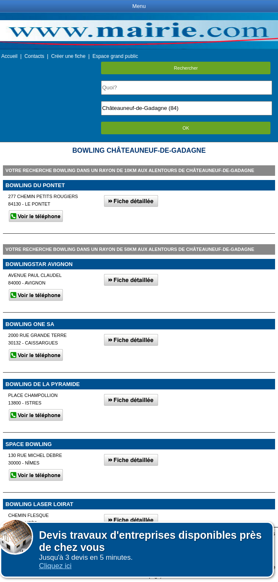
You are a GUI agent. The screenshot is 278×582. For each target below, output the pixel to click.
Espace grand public (115, 56)
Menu (138, 6)
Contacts (34, 56)
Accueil (9, 56)
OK (185, 127)
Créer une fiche (68, 56)
